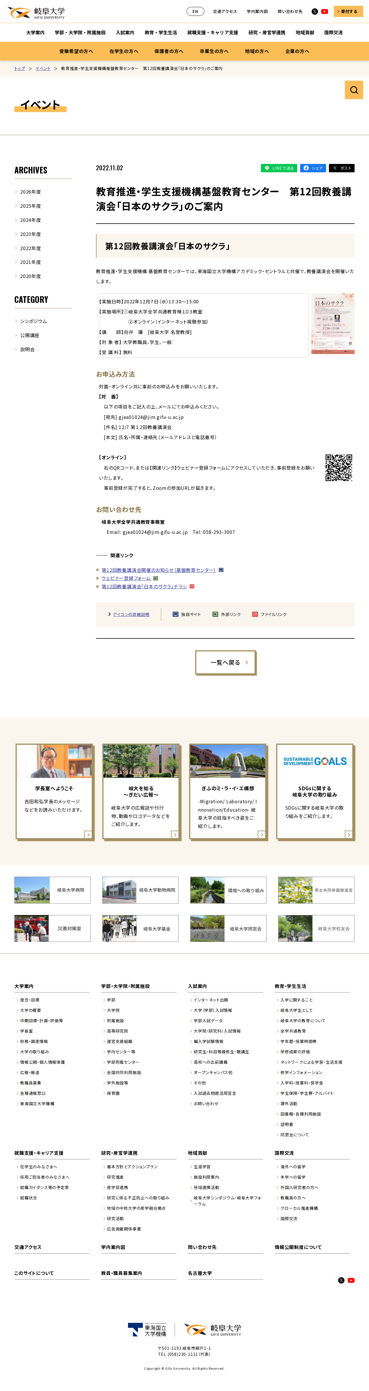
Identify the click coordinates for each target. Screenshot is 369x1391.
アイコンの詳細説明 (131, 614)
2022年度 (30, 248)
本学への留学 (293, 1177)
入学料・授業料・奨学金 (301, 1083)
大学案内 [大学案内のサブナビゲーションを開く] (35, 32)
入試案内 (197, 985)
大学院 (113, 1010)
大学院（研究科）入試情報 (217, 1031)
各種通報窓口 (33, 1093)
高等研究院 (117, 1031)
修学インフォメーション (301, 1072)
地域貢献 (197, 1152)
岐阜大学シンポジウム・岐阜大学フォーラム (227, 1201)
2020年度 (30, 276)
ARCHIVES (30, 170)
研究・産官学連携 (119, 1152)
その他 (200, 1083)
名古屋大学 (200, 1272)
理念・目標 (29, 1000)
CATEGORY (31, 299)
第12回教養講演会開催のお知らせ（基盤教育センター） (159, 569)
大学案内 (24, 985)
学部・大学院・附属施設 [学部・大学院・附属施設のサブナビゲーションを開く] (80, 32)
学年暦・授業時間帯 (298, 1041)
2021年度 (30, 261)
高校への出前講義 (210, 1062)
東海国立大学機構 (37, 1103)
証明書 (286, 1124)
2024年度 (30, 219)
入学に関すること (296, 1000)
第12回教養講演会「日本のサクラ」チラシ (144, 586)
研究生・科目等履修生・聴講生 (221, 1051)
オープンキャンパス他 (213, 1072)
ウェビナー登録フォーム (126, 577)
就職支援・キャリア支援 (39, 1152)
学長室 (26, 1031)
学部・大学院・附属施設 (125, 985)
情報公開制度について (298, 1246)
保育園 (113, 1093)
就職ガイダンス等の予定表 (44, 1187)
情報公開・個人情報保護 (42, 1062)
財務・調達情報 (34, 1041)
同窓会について (294, 1134)
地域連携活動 (206, 1187)
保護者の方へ (169, 51)
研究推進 (115, 1177)
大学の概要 (30, 1010)
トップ (19, 68)
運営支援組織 (120, 1041)
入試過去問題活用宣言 (215, 1093)
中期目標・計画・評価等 (41, 1020)
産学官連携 (117, 1187)
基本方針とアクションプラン (132, 1166)
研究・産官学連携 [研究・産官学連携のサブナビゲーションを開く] (266, 32)
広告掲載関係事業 (124, 1229)
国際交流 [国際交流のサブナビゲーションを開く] (333, 32)
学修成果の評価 (295, 1051)
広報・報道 (29, 1072)
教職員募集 (31, 1083)
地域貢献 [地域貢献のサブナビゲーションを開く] (305, 32)
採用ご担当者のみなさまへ (45, 1177)
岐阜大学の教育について (303, 1020)
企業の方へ (297, 51)
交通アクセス (225, 11)
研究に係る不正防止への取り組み (138, 1198)
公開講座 (29, 335)
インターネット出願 (211, 1000)
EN (195, 11)
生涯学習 (202, 1166)
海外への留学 (293, 1166)
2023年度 (30, 233)
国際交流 (284, 1152)
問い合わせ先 (290, 11)
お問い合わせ (206, 1103)
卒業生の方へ (214, 51)
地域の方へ (257, 51)
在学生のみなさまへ (38, 1166)
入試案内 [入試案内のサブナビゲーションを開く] (125, 32)
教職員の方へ (293, 1198)
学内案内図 (257, 11)
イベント (43, 68)
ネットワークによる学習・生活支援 (311, 1062)
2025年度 (30, 205)
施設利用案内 (206, 1177)
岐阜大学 (36, 13)
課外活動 (289, 1103)
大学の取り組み (34, 1051)
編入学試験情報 (209, 1041)
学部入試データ (208, 1020)
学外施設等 (117, 1083)
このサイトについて (34, 1272)
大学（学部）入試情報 (213, 1010)
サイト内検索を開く (354, 90)
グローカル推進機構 (299, 1208)
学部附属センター (123, 1062)
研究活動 (115, 1218)
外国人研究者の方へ (299, 1187)
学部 (111, 1000)
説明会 (27, 349)
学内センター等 (121, 1051)
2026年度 (30, 191)
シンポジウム (33, 320)
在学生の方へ (124, 51)
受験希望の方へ (76, 51)
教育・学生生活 (290, 985)
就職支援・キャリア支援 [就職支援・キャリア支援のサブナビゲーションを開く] (212, 32)
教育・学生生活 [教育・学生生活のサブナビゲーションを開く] (161, 32)
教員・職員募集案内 (121, 1272)
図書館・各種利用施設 (300, 1114)
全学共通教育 (293, 1031)
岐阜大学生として (296, 1010)
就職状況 (28, 1198)
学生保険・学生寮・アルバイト (307, 1093)
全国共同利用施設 (124, 1072)
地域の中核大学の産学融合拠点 (136, 1208)
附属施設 (115, 1020)
